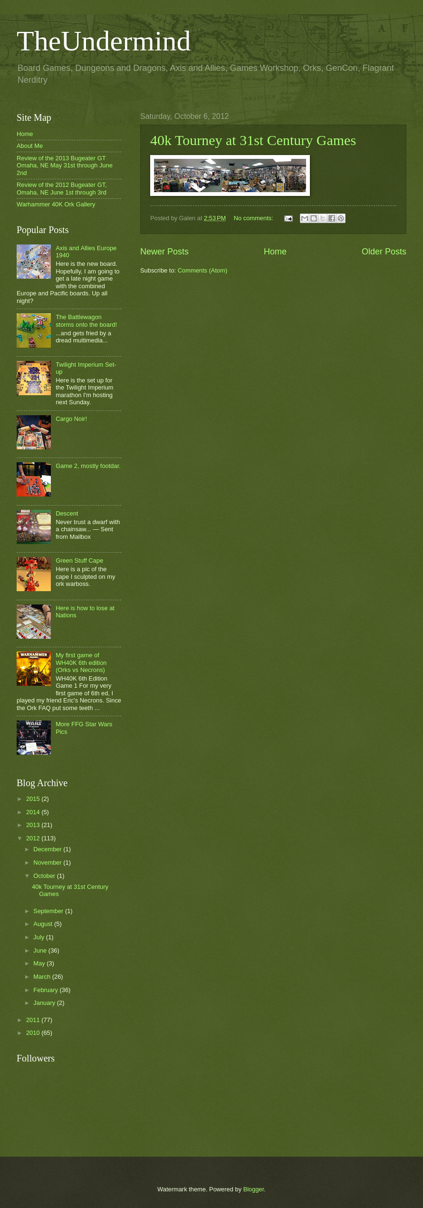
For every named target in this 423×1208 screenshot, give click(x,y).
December (48, 849)
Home (275, 251)
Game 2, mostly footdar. (88, 465)
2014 (33, 812)
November (48, 862)
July (39, 937)
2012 (33, 838)
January (45, 1002)
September (49, 911)
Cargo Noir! (71, 418)
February (46, 990)
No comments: (254, 218)
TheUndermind (104, 41)
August (43, 923)
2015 (33, 798)
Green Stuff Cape (79, 560)
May (40, 963)
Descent (67, 513)
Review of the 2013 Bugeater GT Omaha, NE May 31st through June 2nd (65, 165)
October (45, 875)
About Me (30, 145)
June (40, 950)
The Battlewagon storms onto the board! (86, 320)
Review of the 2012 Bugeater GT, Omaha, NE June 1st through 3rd (62, 188)
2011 (33, 1019)
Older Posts (384, 251)
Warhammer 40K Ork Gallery (56, 204)
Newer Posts (164, 251)
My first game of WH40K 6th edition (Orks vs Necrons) (81, 662)
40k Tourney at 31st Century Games (253, 140)
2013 (33, 824)
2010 (33, 1032)
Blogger (253, 1189)
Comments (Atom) (202, 270)
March (42, 976)
